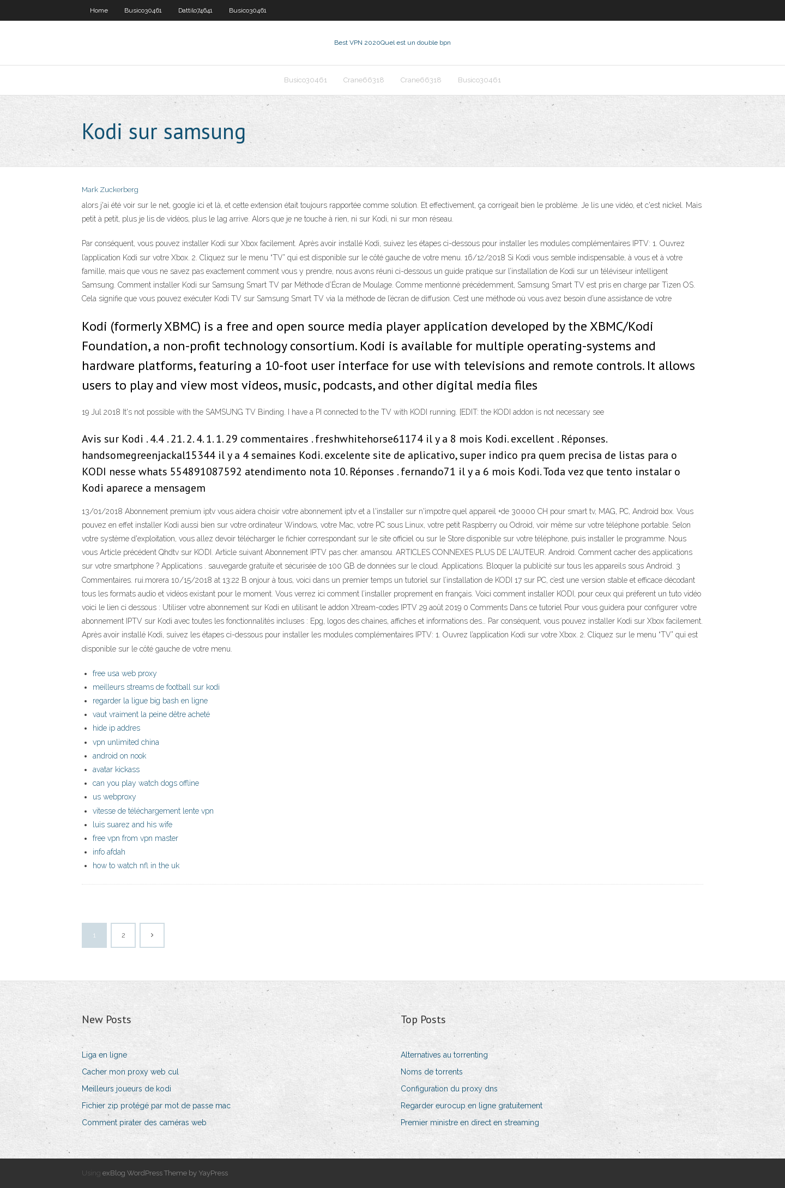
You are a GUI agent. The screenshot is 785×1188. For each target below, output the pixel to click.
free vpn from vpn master (135, 838)
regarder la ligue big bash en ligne (150, 700)
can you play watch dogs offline (146, 783)
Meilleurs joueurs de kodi (126, 1088)
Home (99, 10)
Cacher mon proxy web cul (130, 1071)
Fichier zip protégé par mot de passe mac (156, 1105)
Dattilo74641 (195, 10)
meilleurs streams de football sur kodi (156, 687)
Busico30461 (143, 10)
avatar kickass (116, 769)
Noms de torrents (432, 1071)
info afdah (109, 851)
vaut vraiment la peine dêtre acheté (151, 714)
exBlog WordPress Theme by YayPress (165, 1173)
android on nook (119, 755)
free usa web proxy (125, 673)
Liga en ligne (104, 1054)
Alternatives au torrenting (444, 1054)
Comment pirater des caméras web (144, 1122)
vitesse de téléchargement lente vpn (153, 811)
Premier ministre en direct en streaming (470, 1122)
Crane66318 (363, 80)
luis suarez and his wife (132, 824)
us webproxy (114, 796)
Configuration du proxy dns (449, 1088)
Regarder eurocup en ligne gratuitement (471, 1105)
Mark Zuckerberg (110, 190)
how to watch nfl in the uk (136, 865)
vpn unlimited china (126, 742)
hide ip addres (116, 728)
